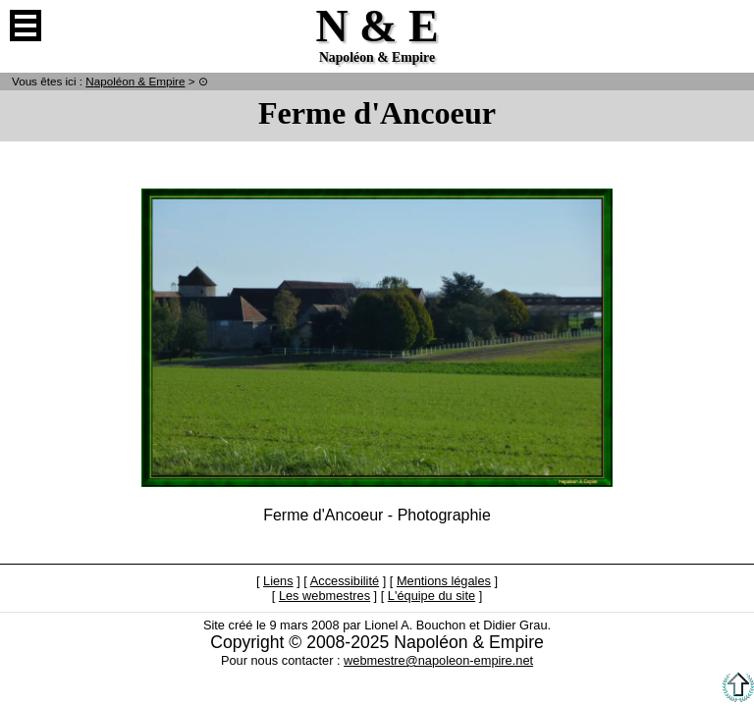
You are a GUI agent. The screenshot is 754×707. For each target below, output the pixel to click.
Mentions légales (444, 580)
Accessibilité (344, 580)
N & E (135, 81)
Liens (278, 580)
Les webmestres (324, 595)
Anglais (728, 25)
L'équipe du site (431, 595)
